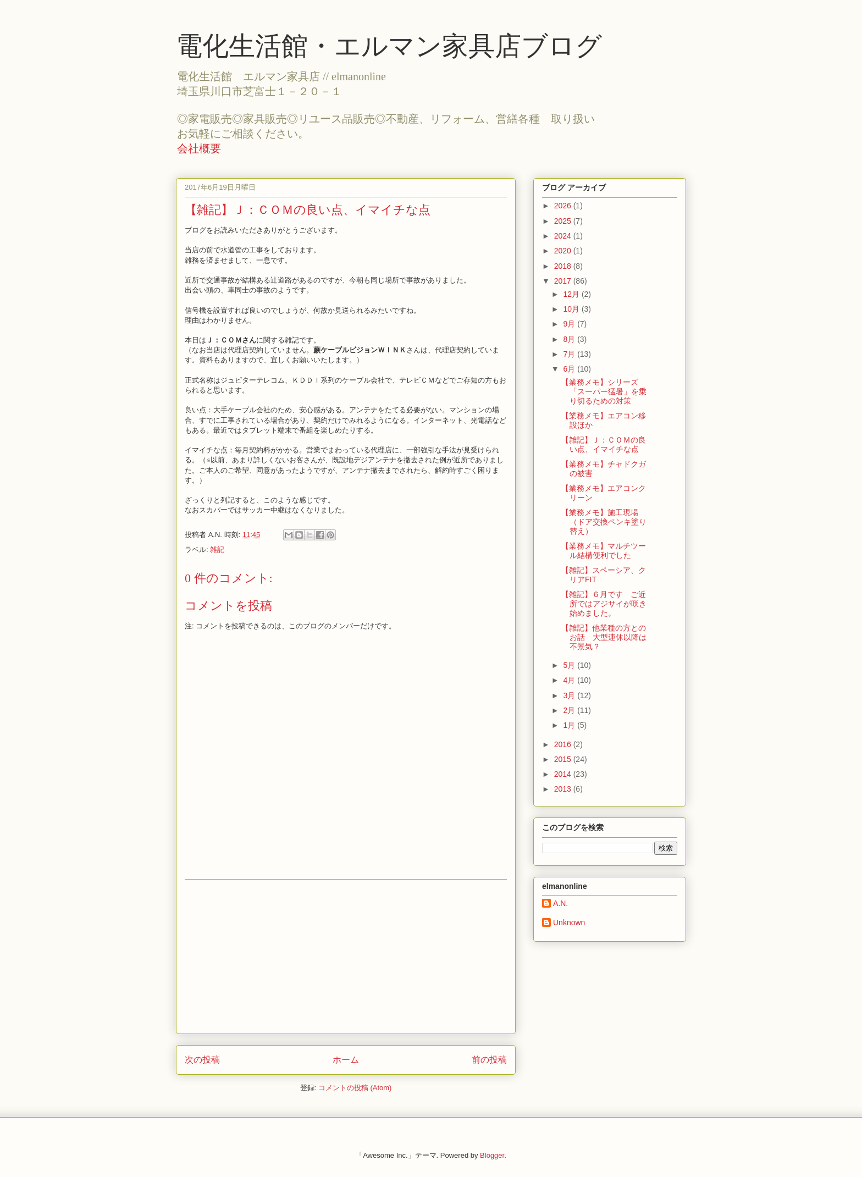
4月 (570, 680)
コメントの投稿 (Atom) (355, 1088)
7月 (570, 354)
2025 (563, 221)
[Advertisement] (345, 956)
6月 (570, 368)
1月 (570, 725)
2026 (563, 205)
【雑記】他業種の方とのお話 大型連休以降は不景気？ (603, 637)
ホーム (346, 1059)
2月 (570, 710)
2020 (563, 250)
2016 (563, 744)
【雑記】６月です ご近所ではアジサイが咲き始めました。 (603, 603)
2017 (563, 281)
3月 (570, 695)
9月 (570, 323)
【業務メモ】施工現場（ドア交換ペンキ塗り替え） (603, 521)
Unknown (569, 922)
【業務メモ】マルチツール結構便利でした (603, 550)
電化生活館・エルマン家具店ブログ (389, 45)
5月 (570, 665)
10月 (572, 309)
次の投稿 (202, 1059)
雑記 (217, 549)
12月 (572, 294)
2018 (563, 266)
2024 (563, 235)
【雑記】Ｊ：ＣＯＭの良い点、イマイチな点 (603, 444)
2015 (563, 759)
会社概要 (199, 148)
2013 (563, 788)
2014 (563, 774)
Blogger (492, 1155)
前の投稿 (489, 1059)
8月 (570, 339)
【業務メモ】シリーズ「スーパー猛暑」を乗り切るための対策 (603, 391)
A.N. (560, 903)
